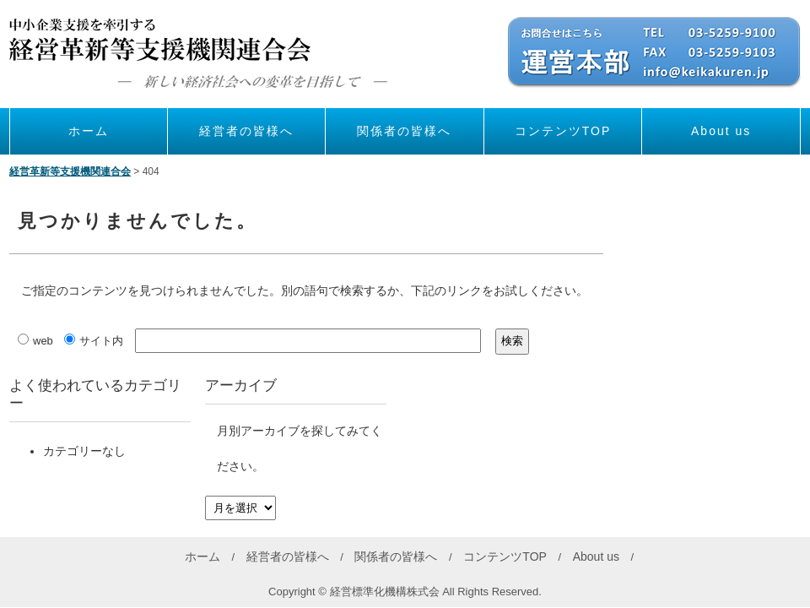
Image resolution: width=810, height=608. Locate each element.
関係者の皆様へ (404, 131)
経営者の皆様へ (246, 131)
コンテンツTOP (563, 131)
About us (721, 131)
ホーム (88, 131)
